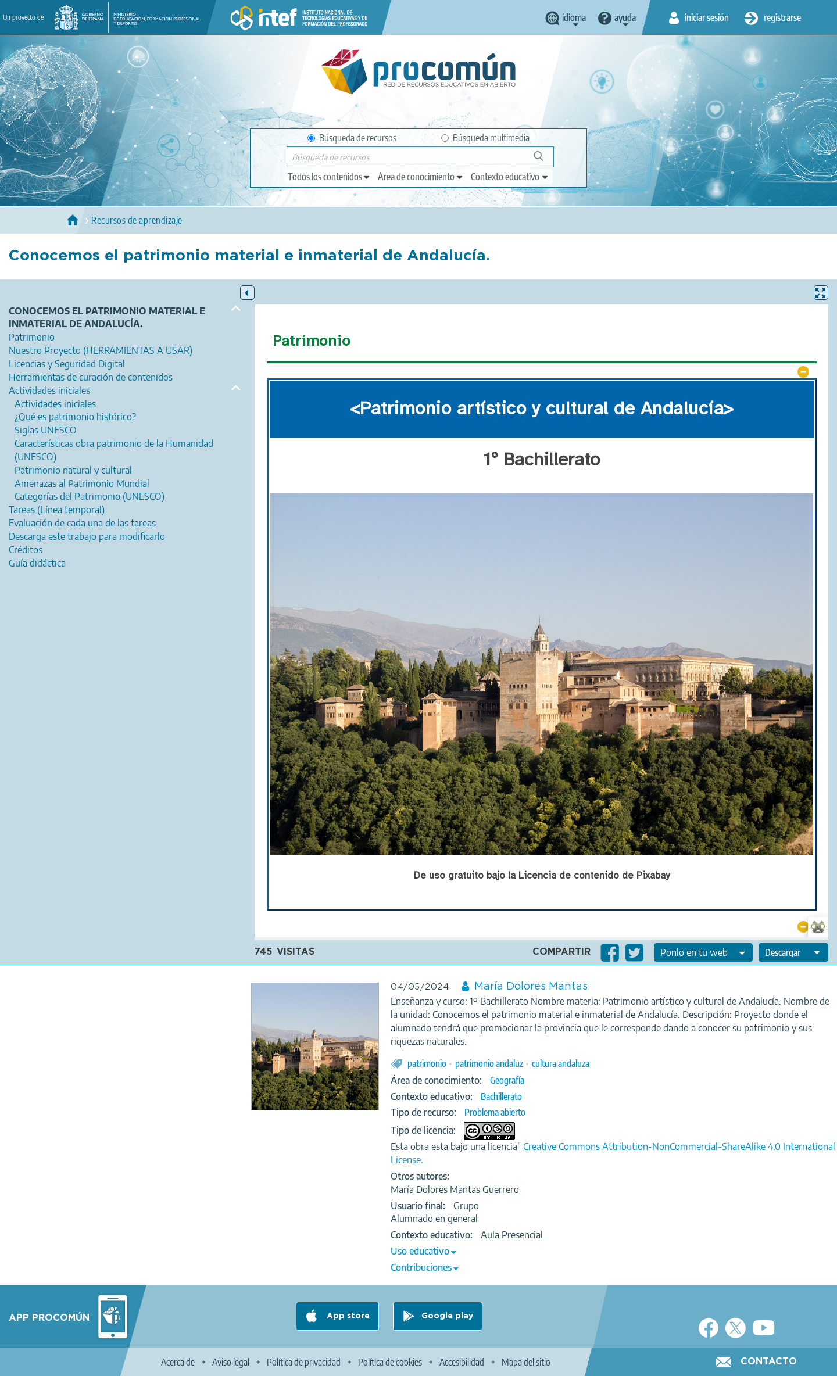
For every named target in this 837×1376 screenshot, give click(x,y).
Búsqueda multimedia (485, 138)
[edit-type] (329, 176)
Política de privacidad (304, 1362)
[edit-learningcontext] (510, 176)
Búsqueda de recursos (351, 138)
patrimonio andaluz (489, 1063)
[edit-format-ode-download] (793, 952)
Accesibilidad (461, 1362)
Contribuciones (421, 1267)
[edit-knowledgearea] (420, 176)
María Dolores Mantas (531, 986)
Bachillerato (501, 1096)
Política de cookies (390, 1362)
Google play (447, 1316)
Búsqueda (545, 160)
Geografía (507, 1080)
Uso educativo (420, 1251)
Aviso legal (230, 1362)
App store (347, 1316)
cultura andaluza (560, 1063)
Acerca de (178, 1362)
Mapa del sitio (526, 1362)
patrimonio (426, 1063)
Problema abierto (494, 1112)
